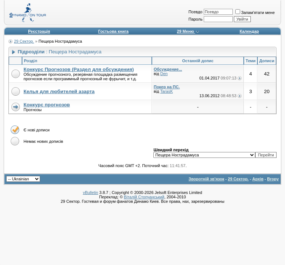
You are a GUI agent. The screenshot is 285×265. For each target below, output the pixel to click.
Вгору (273, 179)
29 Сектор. (24, 41)
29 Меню (188, 31)
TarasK (166, 91)
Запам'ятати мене (255, 12)
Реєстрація (39, 31)
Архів (257, 179)
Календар (249, 31)
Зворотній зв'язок (206, 179)
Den (164, 73)
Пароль (195, 19)
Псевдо (195, 12)
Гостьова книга (113, 31)
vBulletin (90, 192)
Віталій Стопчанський (144, 197)
